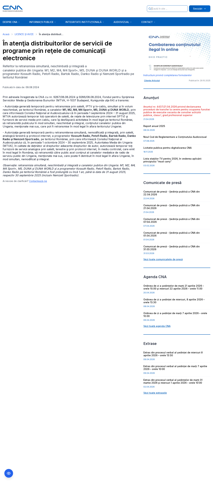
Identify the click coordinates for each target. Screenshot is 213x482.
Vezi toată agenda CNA (157, 326)
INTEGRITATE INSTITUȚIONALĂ (84, 22)
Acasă (6, 34)
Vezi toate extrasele (155, 392)
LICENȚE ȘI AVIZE (24, 34)
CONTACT (148, 22)
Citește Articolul (152, 80)
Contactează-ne (38, 181)
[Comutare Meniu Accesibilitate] (8, 473)
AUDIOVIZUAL (123, 22)
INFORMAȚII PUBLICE (42, 22)
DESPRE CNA (11, 22)
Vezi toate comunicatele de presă (163, 259)
